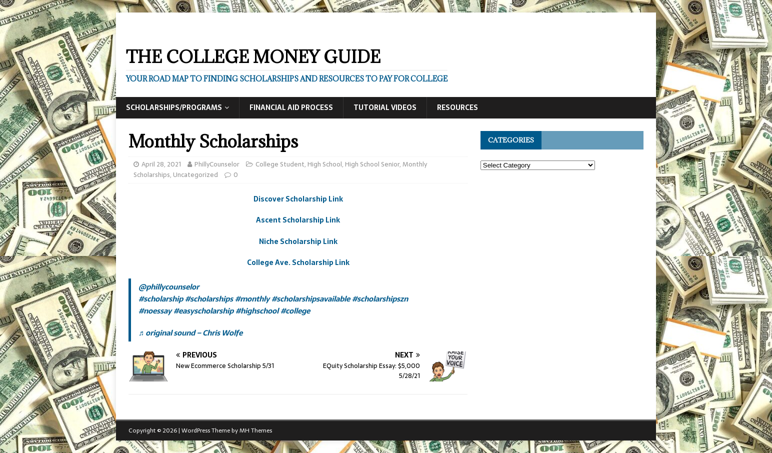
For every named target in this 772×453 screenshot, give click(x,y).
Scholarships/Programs (174, 107)
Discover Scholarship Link (298, 199)
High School (325, 164)
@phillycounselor (168, 286)
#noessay (155, 310)
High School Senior (372, 164)
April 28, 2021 (161, 164)
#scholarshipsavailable (311, 298)
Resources (457, 107)
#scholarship (160, 298)
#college (295, 310)
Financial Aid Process (291, 107)
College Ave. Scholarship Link (298, 262)
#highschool (257, 310)
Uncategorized (195, 175)
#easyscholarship (204, 310)
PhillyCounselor (217, 164)
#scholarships (209, 298)
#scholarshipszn (380, 298)
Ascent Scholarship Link (298, 220)
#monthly (252, 298)
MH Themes (256, 431)
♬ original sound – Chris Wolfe (190, 332)
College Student (280, 164)
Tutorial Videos (385, 107)
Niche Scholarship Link (298, 241)
